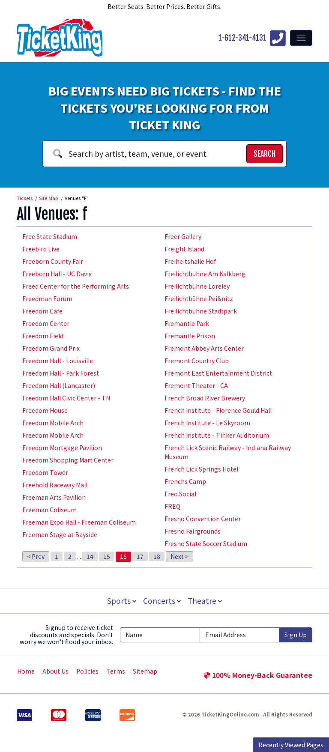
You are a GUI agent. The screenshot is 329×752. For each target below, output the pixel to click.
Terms (115, 671)
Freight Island (184, 249)
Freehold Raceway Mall (54, 484)
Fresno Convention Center (202, 518)
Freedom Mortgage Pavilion (62, 447)
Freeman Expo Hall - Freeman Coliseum (79, 522)
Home (26, 671)
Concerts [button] (162, 600)
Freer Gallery (182, 236)
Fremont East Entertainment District (218, 373)
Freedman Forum (47, 298)
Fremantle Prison (189, 335)
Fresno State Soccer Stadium (205, 543)
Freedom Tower (45, 472)
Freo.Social (180, 493)
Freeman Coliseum (49, 509)
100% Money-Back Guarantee (257, 675)
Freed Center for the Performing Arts (75, 286)
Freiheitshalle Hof (190, 261)
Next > (179, 556)
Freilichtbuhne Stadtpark (200, 311)
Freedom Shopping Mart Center (68, 460)
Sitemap (145, 671)
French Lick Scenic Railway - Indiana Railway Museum (227, 452)
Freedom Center (45, 323)
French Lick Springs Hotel (201, 469)
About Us (55, 671)
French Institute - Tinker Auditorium (216, 435)
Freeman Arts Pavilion (54, 497)
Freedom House (45, 410)
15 (106, 556)
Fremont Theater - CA (196, 385)
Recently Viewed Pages (290, 744)
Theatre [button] (205, 600)
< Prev (36, 556)
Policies (87, 671)
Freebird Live (41, 249)
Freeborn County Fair (52, 261)
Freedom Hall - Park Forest (60, 373)
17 (140, 556)
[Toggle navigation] (301, 37)
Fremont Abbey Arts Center (204, 348)
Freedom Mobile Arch (53, 422)
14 (90, 556)
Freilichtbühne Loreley (197, 286)
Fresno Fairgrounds (192, 531)
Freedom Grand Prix (51, 348)
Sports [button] (121, 600)
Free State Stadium (49, 236)
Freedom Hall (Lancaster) (58, 385)
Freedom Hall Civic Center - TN (66, 398)
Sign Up (295, 634)
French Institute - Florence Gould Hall (218, 410)
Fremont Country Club (196, 360)
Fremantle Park (186, 323)
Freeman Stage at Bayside (59, 534)
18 (156, 556)
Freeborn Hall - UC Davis (57, 273)
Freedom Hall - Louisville (57, 360)
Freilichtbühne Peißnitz (198, 298)
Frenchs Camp (185, 481)
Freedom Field (42, 335)
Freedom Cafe (42, 311)
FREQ (172, 506)
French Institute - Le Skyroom (207, 422)
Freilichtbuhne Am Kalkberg (204, 273)
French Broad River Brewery (204, 398)
